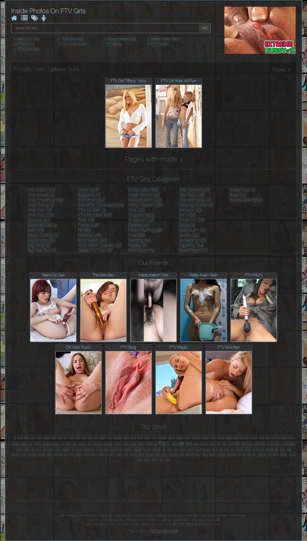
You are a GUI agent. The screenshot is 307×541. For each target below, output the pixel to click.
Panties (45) (139, 225)
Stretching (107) (193, 250)
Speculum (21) (192, 230)
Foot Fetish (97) (92, 240)
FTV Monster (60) (95, 214)
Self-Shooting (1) (194, 189)
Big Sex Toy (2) (42, 250)
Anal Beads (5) (41, 194)
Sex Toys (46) (192, 194)
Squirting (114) (191, 245)
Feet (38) (86, 219)
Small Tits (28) (192, 219)
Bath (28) (36, 230)
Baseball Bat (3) (42, 225)
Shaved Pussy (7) (195, 199)
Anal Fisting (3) (41, 204)
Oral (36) (136, 209)
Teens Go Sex (28, 39)
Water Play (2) (242, 189)
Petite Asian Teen (165, 39)
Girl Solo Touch (74, 44)
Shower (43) (190, 209)
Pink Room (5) (141, 250)
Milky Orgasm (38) (145, 204)
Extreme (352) (91, 199)
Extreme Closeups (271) (101, 204)
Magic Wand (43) (144, 194)
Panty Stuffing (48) (145, 230)
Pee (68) (136, 235)
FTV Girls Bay (28, 49)
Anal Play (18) (40, 209)
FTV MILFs (26, 44)
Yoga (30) (238, 194)
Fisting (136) (89, 225)
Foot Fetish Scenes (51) (100, 245)
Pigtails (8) (137, 245)
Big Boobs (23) (41, 240)
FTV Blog (114, 44)
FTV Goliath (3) (92, 209)
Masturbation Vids (121, 39)
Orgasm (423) (141, 214)
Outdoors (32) (141, 219)
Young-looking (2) (246, 199)
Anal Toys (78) (41, 214)
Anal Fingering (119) (46, 199)
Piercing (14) (139, 240)
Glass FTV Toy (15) (95, 250)
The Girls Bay (73, 39)
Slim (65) (187, 214)
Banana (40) (39, 219)
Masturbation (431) (145, 199)
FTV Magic (160, 44)
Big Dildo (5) (39, 245)
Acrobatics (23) (41, 189)
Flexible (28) (89, 235)
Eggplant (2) (89, 194)
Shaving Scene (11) (196, 204)
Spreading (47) (193, 240)
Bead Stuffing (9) (43, 235)
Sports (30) (189, 235)
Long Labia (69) (143, 189)
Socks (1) (187, 225)
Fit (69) (84, 230)
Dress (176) (88, 189)
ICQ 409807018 (164, 531)
